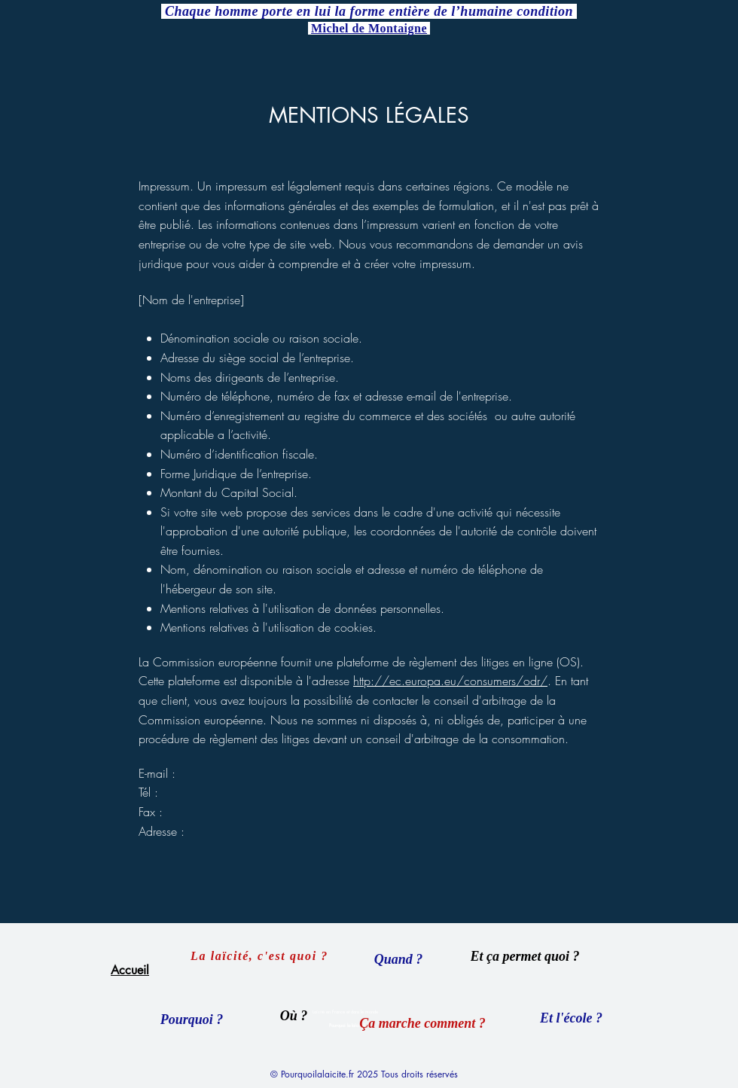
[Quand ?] (398, 959)
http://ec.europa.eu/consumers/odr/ (450, 680)
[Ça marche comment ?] (422, 1023)
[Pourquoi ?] (191, 1019)
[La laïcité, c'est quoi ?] (261, 956)
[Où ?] (293, 1015)
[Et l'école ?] (571, 1018)
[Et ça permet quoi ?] (525, 956)
